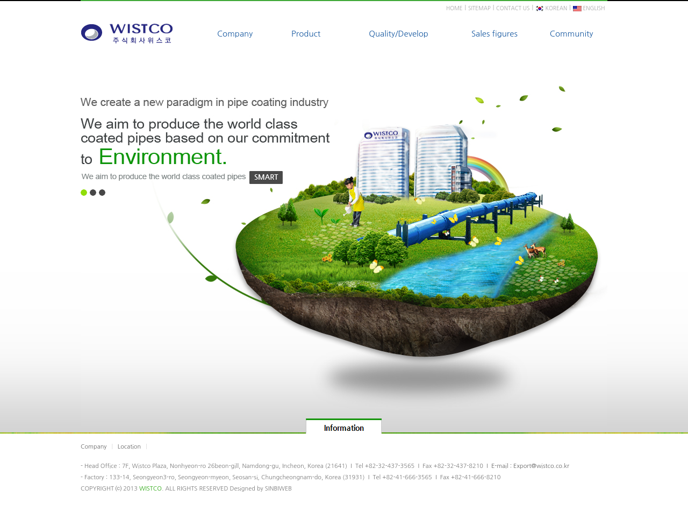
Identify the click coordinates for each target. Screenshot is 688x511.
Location (129, 447)
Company (235, 34)
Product (305, 34)
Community (571, 34)
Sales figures (494, 34)
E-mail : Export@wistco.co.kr (530, 466)
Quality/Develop (398, 34)
